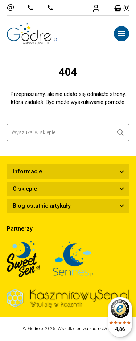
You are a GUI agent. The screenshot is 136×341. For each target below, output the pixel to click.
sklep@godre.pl (14, 7)
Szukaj (120, 132)
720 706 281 (54, 7)
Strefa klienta (100, 8)
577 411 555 (34, 7)
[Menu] (121, 33)
